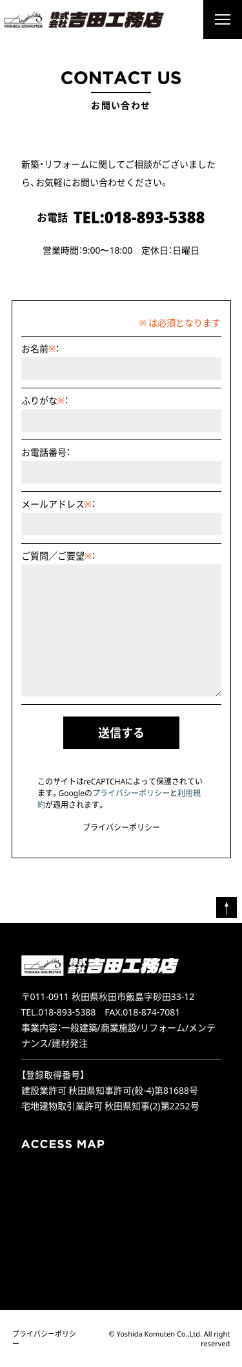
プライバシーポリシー (131, 793)
